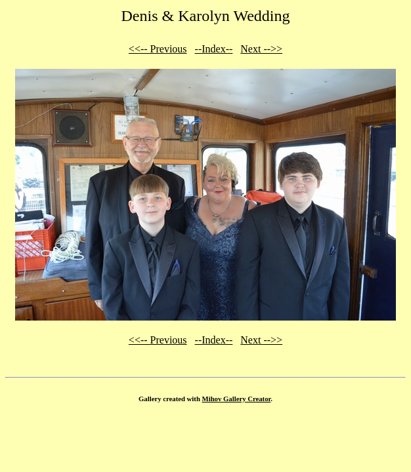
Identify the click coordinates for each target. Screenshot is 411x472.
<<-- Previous (158, 48)
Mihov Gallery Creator (236, 399)
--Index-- (214, 48)
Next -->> (261, 48)
